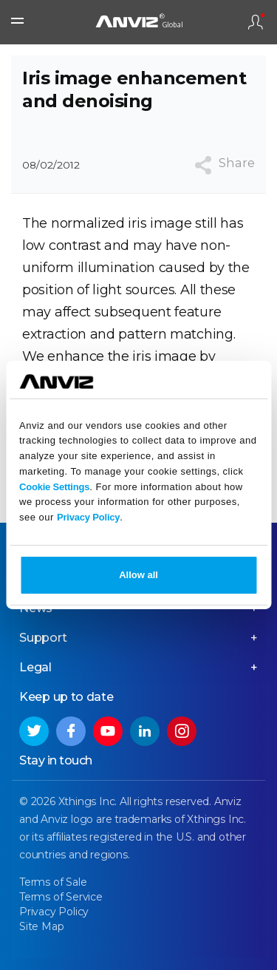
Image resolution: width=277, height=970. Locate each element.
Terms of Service (61, 896)
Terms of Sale (52, 882)
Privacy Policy (88, 517)
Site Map (41, 926)
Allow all (138, 574)
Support (43, 638)
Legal (35, 667)
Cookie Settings (54, 486)
